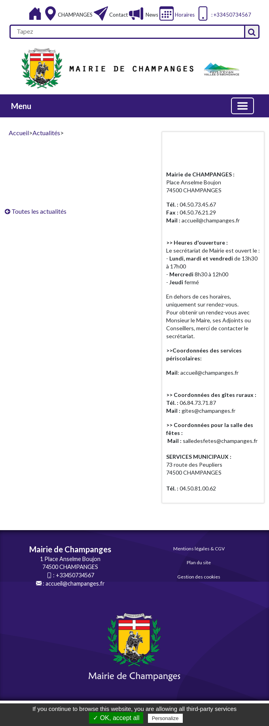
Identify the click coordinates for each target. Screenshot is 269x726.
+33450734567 (75, 575)
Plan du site (199, 562)
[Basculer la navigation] (242, 106)
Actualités (46, 132)
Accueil (19, 132)
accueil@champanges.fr (75, 583)
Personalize (165, 718)
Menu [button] (21, 106)
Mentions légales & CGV (199, 549)
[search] (126, 32)
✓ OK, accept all (116, 718)
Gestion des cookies (198, 577)
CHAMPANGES (76, 14)
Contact (118, 14)
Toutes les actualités (35, 211)
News (151, 14)
